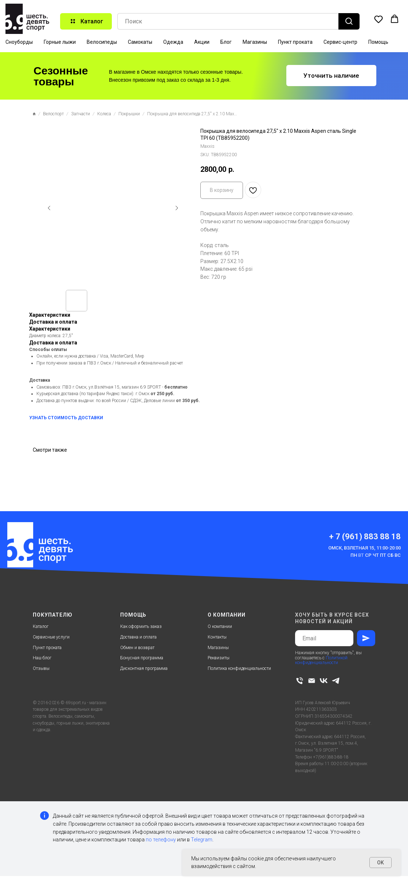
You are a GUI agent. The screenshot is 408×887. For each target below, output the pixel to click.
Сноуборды (19, 42)
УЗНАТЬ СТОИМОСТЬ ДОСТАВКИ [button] (66, 417)
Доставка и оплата (138, 637)
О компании (220, 626)
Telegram (201, 839)
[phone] (299, 680)
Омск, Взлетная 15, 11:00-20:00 (364, 548)
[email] (311, 680)
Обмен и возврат (137, 647)
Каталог (40, 626)
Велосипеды (102, 42)
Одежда (173, 42)
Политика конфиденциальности (239, 668)
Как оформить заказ (141, 626)
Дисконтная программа (144, 668)
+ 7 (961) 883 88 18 (365, 536)
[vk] (323, 680)
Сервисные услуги (51, 637)
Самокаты (140, 42)
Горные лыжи (60, 42)
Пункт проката (295, 42)
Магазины (255, 42)
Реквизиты (219, 657)
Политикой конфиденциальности (321, 660)
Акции (201, 42)
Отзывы (41, 668)
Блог (226, 42)
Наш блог (42, 657)
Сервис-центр (340, 42)
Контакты (217, 637)
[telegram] (335, 680)
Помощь (378, 42)
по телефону (161, 839)
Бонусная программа (141, 657)
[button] (378, 19)
